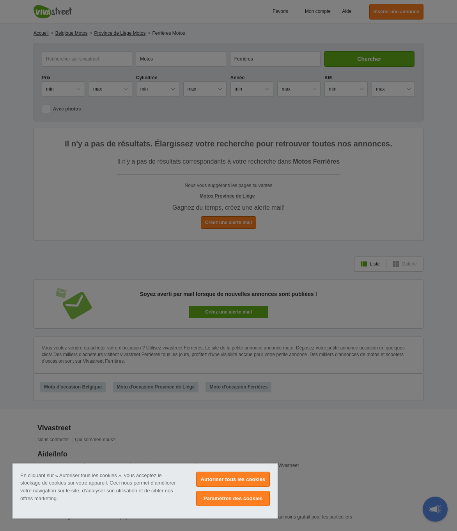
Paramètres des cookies (233, 498)
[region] (145, 491)
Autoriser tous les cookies (233, 479)
